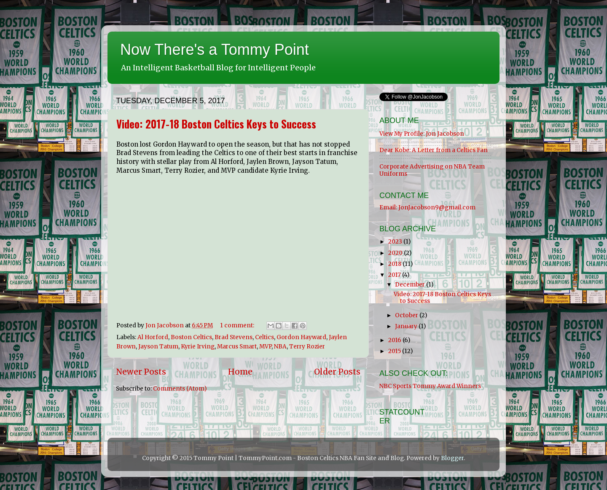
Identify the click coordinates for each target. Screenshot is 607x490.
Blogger (452, 458)
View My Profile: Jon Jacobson (421, 133)
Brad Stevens (233, 337)
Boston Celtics (191, 337)
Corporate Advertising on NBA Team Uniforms (432, 170)
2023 (395, 241)
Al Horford (152, 337)
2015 (395, 351)
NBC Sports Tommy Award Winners (430, 386)
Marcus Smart (237, 346)
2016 (395, 340)
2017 (395, 274)
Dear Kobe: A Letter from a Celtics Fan (433, 150)
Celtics (264, 337)
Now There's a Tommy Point (214, 49)
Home (240, 372)
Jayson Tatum (158, 346)
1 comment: (237, 325)
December (410, 284)
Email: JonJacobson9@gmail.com (427, 207)
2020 (396, 253)
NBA (280, 346)
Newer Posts (141, 372)
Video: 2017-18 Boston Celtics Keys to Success (216, 123)
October (407, 315)
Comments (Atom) (180, 388)
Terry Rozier (307, 346)
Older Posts (337, 372)
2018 (395, 264)
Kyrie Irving (198, 346)
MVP (265, 346)
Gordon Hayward (301, 337)
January (407, 326)
